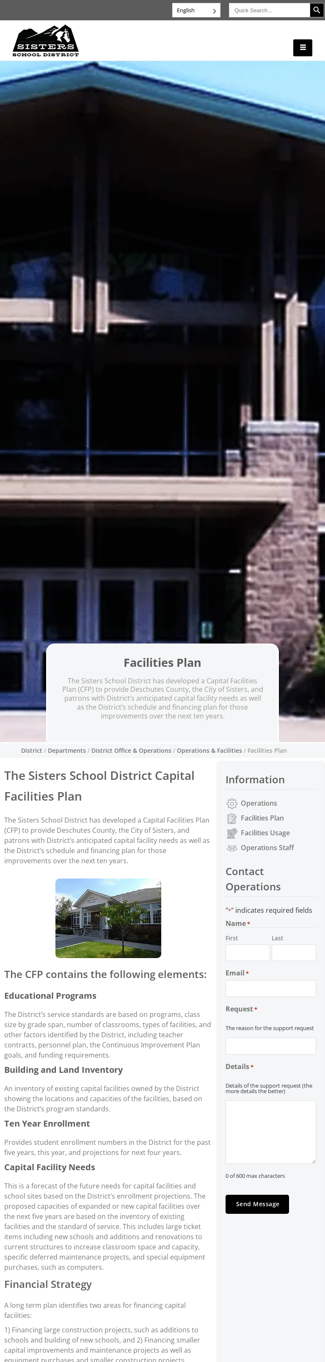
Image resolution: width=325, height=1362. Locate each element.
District (31, 750)
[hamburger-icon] (302, 47)
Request (241, 1009)
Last (277, 938)
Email (237, 973)
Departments (67, 750)
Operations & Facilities (209, 750)
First (232, 938)
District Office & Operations (131, 750)
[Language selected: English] (196, 10)
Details (239, 1066)
